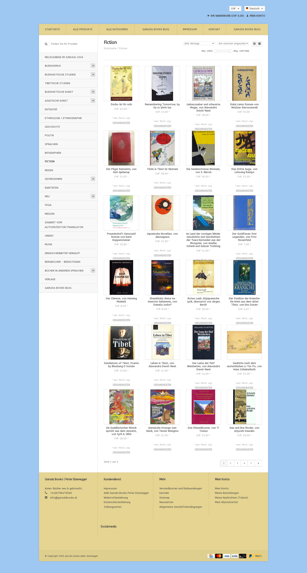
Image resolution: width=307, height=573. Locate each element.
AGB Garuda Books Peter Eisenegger (126, 492)
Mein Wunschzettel (226, 502)
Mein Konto (256, 15)
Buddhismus (53, 65)
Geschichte (52, 126)
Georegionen (53, 178)
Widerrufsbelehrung (116, 497)
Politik (49, 135)
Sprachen (51, 144)
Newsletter (166, 502)
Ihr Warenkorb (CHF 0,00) (226, 15)
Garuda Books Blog (156, 29)
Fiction (49, 161)
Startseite (52, 29)
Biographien (53, 152)
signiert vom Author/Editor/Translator (64, 224)
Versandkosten (121, 123)
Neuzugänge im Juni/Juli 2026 (64, 57)
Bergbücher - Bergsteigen (62, 261)
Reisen (49, 170)
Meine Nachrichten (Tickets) (231, 497)
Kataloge (51, 109)
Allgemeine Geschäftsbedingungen (180, 506)
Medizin (49, 213)
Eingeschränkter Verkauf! (62, 253)
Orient (49, 235)
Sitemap (164, 497)
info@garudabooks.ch (63, 497)
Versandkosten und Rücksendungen (180, 488)
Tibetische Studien (57, 83)
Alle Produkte (82, 29)
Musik (48, 244)
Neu (47, 196)
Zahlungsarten (112, 506)
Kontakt (214, 29)
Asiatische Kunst (56, 100)
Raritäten (51, 187)
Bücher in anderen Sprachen (64, 270)
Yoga (48, 204)
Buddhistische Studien (60, 74)
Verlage (50, 279)
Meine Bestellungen (227, 492)
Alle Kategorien (117, 29)
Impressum (190, 29)
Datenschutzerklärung (117, 502)
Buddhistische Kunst (59, 91)
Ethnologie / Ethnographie (63, 118)
